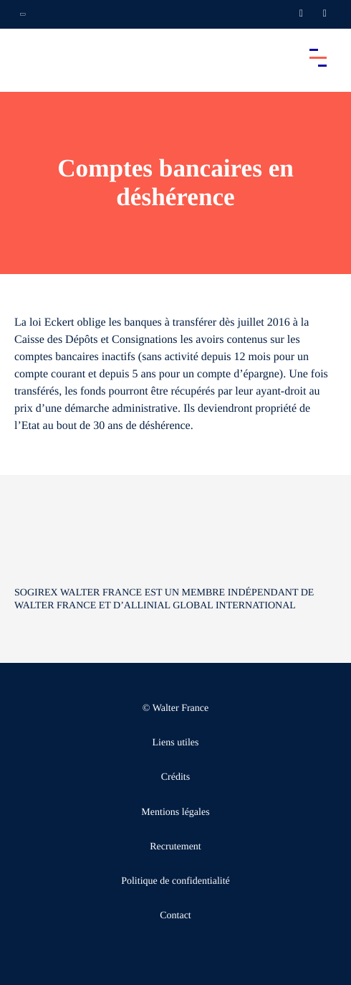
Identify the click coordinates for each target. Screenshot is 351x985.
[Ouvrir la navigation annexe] (23, 14)
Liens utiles (176, 742)
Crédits (175, 777)
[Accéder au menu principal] (318, 57)
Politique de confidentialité (175, 881)
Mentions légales (175, 812)
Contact (175, 915)
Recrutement (175, 847)
